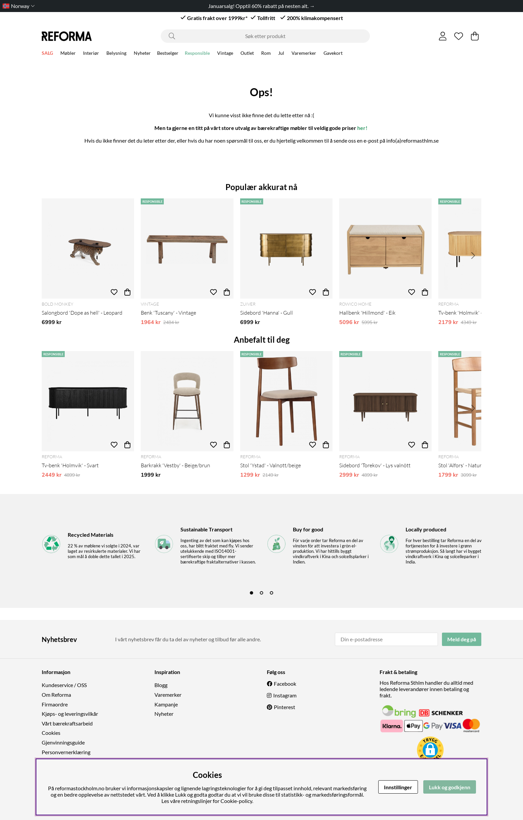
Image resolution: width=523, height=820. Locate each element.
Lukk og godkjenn (449, 787)
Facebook (285, 683)
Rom (266, 54)
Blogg (160, 685)
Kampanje (166, 704)
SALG (47, 54)
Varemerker (304, 54)
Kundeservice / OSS (64, 685)
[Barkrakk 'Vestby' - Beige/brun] (187, 401)
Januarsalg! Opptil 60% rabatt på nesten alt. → (261, 6)
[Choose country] (17, 6)
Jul (281, 54)
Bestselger (167, 54)
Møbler (68, 54)
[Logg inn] (442, 36)
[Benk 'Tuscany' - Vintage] (187, 248)
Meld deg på (461, 639)
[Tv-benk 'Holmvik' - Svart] (88, 401)
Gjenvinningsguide (63, 742)
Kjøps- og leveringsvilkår (70, 713)
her (361, 128)
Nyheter (142, 54)
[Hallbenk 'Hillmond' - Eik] (385, 248)
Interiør (91, 54)
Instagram (285, 695)
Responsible (197, 54)
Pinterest (284, 707)
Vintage (225, 54)
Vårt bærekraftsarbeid (67, 723)
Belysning (116, 54)
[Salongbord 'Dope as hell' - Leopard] (88, 248)
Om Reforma (56, 694)
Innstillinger (398, 787)
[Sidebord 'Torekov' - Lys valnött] (385, 401)
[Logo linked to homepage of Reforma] (67, 36)
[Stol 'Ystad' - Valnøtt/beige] (286, 401)
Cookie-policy (236, 801)
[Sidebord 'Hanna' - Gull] (286, 248)
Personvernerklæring (66, 752)
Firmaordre (55, 704)
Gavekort (333, 54)
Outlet (247, 54)
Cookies (51, 732)
